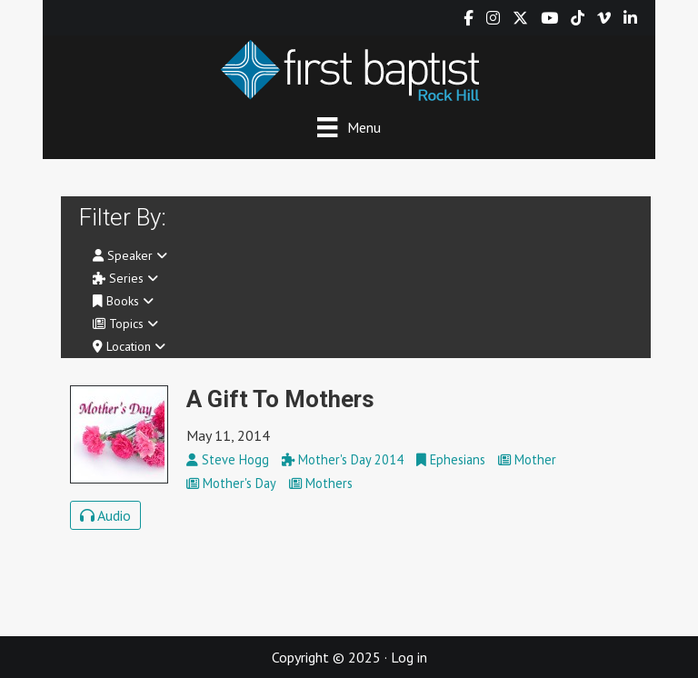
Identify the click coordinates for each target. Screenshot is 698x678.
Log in (409, 657)
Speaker (130, 255)
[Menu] (348, 127)
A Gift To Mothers (280, 399)
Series (125, 278)
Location (129, 346)
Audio (105, 515)
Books (123, 301)
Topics (125, 323)
